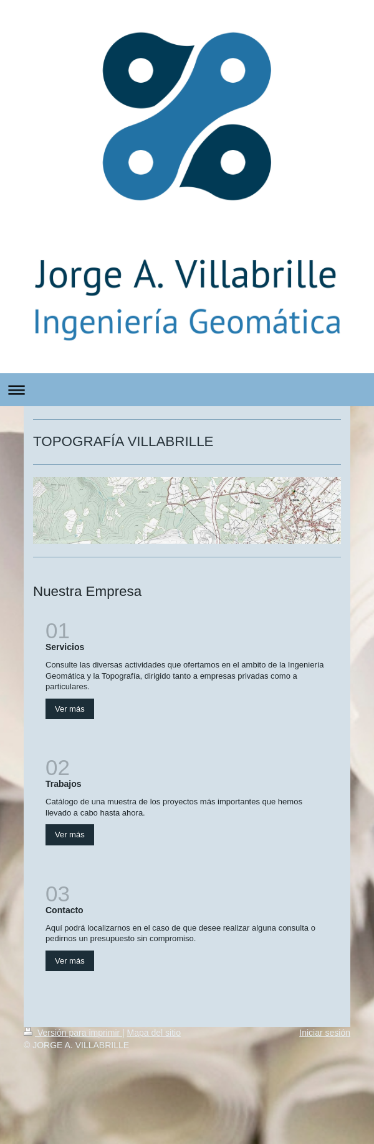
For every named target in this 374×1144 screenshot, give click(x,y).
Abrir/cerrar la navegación (187, 389)
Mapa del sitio (154, 1033)
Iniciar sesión (324, 1033)
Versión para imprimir (73, 1033)
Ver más (70, 709)
